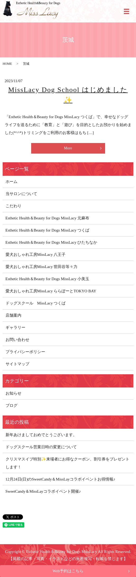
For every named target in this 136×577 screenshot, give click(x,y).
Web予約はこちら (68, 571)
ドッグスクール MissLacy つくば (36, 303)
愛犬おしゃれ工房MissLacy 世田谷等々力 (42, 267)
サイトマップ (17, 364)
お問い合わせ (17, 340)
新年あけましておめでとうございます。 (41, 435)
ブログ (11, 405)
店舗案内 (13, 315)
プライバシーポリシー (25, 352)
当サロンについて (21, 194)
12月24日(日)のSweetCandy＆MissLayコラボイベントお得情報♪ (60, 479)
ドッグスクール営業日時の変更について (41, 447)
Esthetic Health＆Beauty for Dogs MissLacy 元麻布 (48, 218)
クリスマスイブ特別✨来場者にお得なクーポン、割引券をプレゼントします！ (67, 463)
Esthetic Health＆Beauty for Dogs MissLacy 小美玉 (48, 279)
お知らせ (13, 393)
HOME (7, 64)
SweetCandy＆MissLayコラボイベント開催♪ (43, 491)
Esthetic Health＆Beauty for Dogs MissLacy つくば (48, 230)
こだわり (13, 206)
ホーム (11, 181)
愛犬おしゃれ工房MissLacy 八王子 (36, 254)
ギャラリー (15, 327)
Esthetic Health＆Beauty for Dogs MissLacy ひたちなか (51, 242)
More (68, 148)
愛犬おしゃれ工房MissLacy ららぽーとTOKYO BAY (51, 291)
